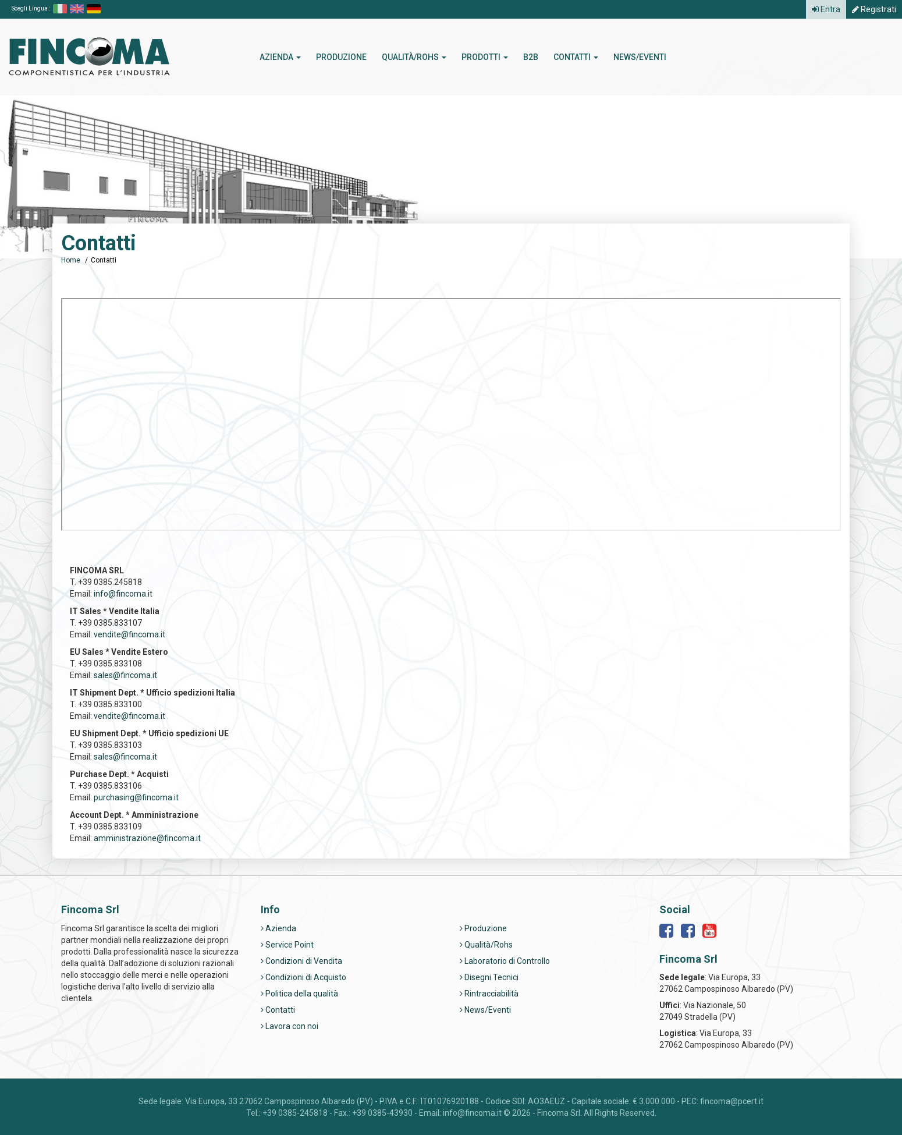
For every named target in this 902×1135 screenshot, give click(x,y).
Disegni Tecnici (489, 977)
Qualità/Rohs (486, 944)
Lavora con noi (289, 1026)
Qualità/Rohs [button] (414, 57)
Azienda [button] (280, 57)
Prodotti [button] (484, 57)
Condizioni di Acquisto (303, 977)
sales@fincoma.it (125, 675)
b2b (530, 57)
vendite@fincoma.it (129, 634)
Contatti (278, 1010)
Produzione (341, 57)
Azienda (278, 928)
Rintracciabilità (489, 993)
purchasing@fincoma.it (136, 797)
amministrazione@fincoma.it (147, 838)
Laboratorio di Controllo (505, 961)
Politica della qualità (299, 993)
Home (70, 260)
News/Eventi (639, 57)
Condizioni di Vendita (301, 961)
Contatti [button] (575, 57)
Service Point (287, 944)
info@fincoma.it (123, 593)
